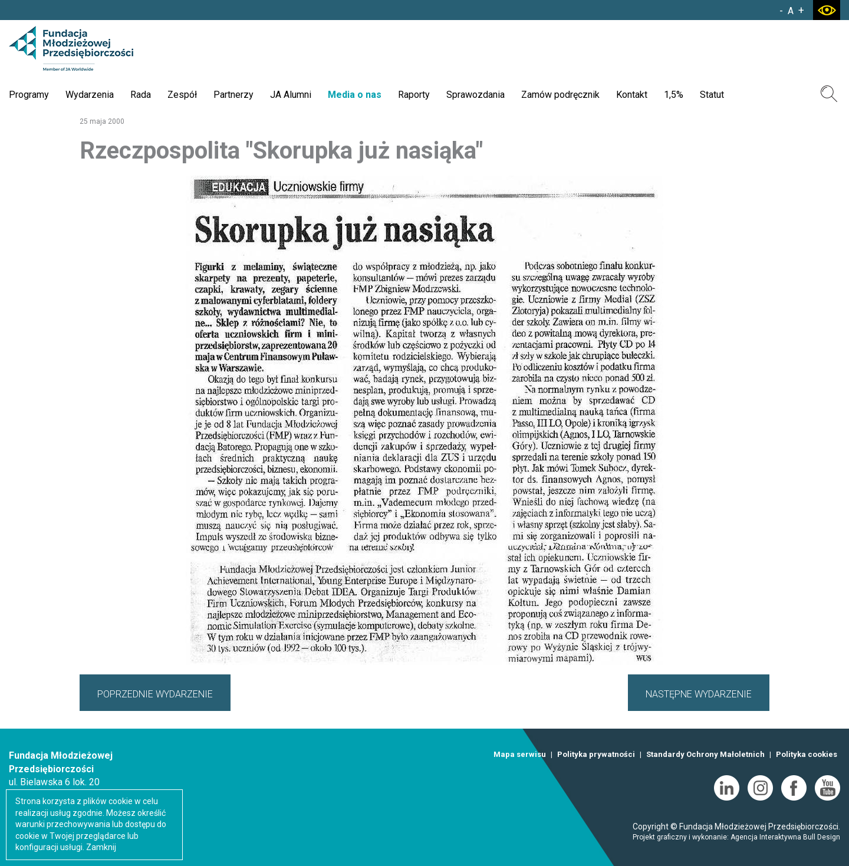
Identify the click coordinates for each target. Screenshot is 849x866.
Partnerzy (233, 94)
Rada (140, 94)
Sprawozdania (475, 94)
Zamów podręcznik (560, 94)
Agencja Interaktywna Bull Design (785, 837)
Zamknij (101, 847)
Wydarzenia (89, 94)
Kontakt (631, 94)
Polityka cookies (806, 754)
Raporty (414, 94)
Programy (29, 94)
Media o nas (354, 94)
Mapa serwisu (519, 754)
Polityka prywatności (596, 754)
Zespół (182, 94)
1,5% (673, 94)
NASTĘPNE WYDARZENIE (699, 694)
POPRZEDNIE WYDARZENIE (155, 694)
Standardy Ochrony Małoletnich (705, 754)
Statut (712, 94)
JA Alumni (290, 94)
